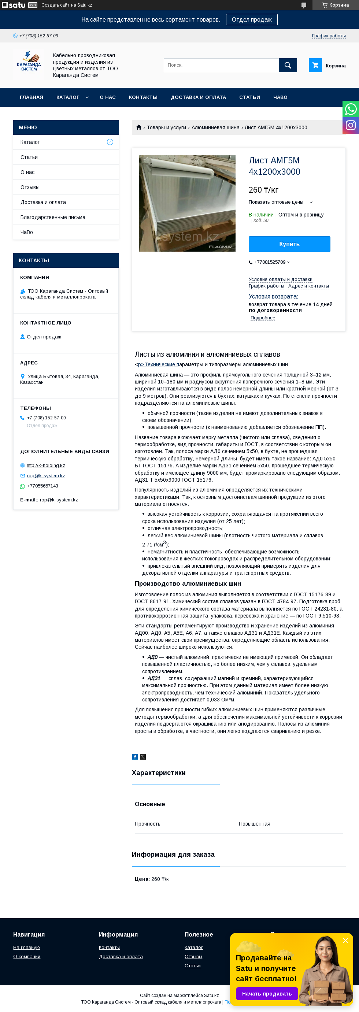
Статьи (249, 97)
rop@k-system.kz (46, 475)
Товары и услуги (166, 127)
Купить (290, 244)
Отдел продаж (252, 19)
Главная (31, 97)
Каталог (67, 97)
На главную (26, 947)
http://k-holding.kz (46, 465)
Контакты (143, 97)
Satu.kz (211, 995)
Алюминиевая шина (216, 127)
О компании (26, 956)
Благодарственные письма (53, 217)
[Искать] (288, 65)
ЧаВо (280, 97)
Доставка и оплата (198, 97)
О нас (108, 97)
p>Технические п (158, 364)
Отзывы (30, 187)
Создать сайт (55, 5)
